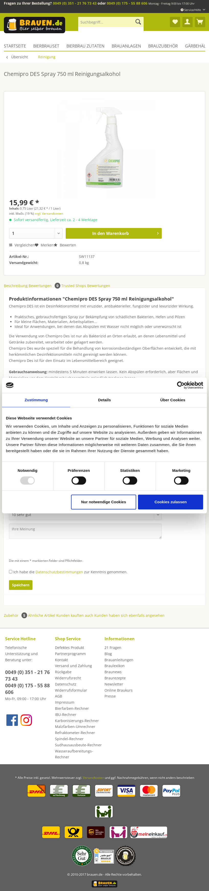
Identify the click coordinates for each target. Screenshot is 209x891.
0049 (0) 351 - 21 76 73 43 (75, 3)
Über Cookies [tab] (172, 400)
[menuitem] (111, 24)
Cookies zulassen (171, 502)
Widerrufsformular (71, 690)
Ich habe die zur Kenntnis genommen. (70, 571)
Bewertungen (45, 285)
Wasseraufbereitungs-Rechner (74, 754)
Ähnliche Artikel (41, 615)
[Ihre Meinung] (85, 531)
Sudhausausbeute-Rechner (78, 744)
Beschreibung (16, 285)
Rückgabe (63, 671)
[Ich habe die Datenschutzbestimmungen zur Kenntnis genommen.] (10, 571)
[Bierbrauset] (46, 46)
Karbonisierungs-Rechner (77, 720)
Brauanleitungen (118, 659)
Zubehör (16, 615)
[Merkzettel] (175, 22)
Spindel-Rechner (69, 738)
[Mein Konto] (187, 22)
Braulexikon (114, 665)
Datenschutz (65, 684)
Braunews (113, 671)
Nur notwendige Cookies (103, 502)
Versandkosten (93, 777)
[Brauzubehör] (163, 46)
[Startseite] (17, 46)
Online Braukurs (118, 690)
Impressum (64, 702)
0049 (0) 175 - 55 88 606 (127, 3)
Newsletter (113, 684)
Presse (110, 696)
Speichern (20, 584)
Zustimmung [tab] (36, 400)
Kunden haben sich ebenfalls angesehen (129, 615)
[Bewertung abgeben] (85, 514)
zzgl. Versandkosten (49, 213)
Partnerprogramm (70, 653)
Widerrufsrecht (68, 678)
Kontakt (61, 659)
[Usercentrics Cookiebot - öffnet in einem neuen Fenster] (180, 385)
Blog (108, 653)
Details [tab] (104, 400)
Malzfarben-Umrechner (75, 726)
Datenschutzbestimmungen (59, 571)
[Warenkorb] (200, 22)
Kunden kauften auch (74, 615)
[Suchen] (138, 22)
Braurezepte (115, 678)
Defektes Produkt (69, 647)
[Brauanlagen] (126, 46)
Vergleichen (22, 245)
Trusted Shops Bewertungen (85, 285)
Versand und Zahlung (73, 665)
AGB (58, 696)
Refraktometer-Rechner (75, 732)
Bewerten (65, 245)
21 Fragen (112, 647)
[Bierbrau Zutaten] (85, 46)
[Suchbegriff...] (111, 22)
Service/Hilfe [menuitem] (191, 10)
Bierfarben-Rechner (72, 708)
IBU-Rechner (65, 714)
